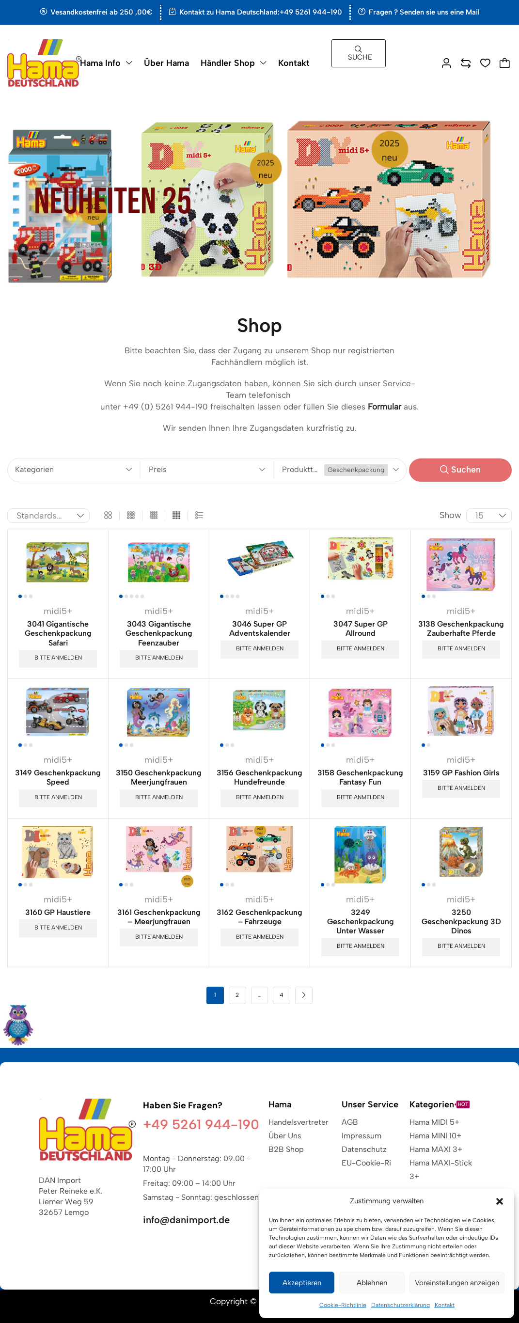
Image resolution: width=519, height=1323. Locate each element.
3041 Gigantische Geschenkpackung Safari (58, 633)
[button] (499, 1201)
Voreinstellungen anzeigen (457, 1282)
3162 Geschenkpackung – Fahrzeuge (259, 917)
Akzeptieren (302, 1282)
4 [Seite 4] (281, 995)
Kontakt (445, 1305)
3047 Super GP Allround (360, 628)
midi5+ (58, 611)
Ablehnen (372, 1282)
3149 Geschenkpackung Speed (58, 777)
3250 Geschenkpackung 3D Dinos (461, 921)
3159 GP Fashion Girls (461, 772)
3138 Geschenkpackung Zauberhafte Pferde (461, 628)
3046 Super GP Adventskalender (259, 628)
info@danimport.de (186, 1220)
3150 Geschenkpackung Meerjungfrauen (159, 777)
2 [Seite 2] (237, 995)
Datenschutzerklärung (400, 1305)
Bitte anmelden (58, 657)
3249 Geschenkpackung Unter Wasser (360, 921)
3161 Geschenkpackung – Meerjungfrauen (159, 917)
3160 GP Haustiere (58, 912)
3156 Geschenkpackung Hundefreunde (259, 777)
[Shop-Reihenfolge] (48, 515)
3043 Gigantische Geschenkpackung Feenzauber (159, 633)
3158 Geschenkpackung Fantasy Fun (360, 777)
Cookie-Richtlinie (342, 1305)
